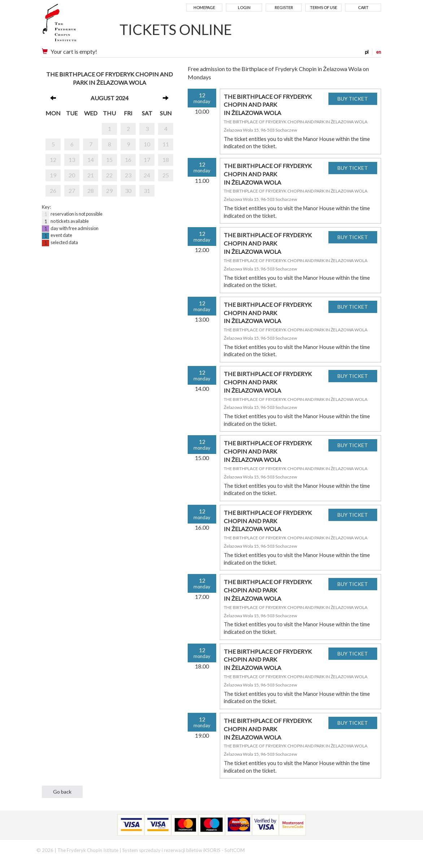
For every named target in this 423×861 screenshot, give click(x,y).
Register (284, 7)
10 (147, 144)
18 (165, 159)
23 (128, 175)
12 (53, 159)
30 (128, 190)
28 (90, 190)
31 (147, 190)
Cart (363, 7)
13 (72, 159)
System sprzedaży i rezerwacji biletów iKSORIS (171, 850)
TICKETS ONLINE (175, 29)
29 (109, 190)
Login (244, 7)
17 (147, 159)
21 (90, 175)
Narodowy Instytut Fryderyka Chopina (73, 25)
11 (165, 144)
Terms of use (323, 7)
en (378, 52)
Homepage (204, 7)
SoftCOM (234, 850)
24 (147, 175)
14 (90, 159)
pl (367, 52)
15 (109, 159)
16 (128, 159)
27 (72, 190)
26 (53, 190)
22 (109, 175)
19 (53, 175)
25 (165, 175)
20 (72, 175)
